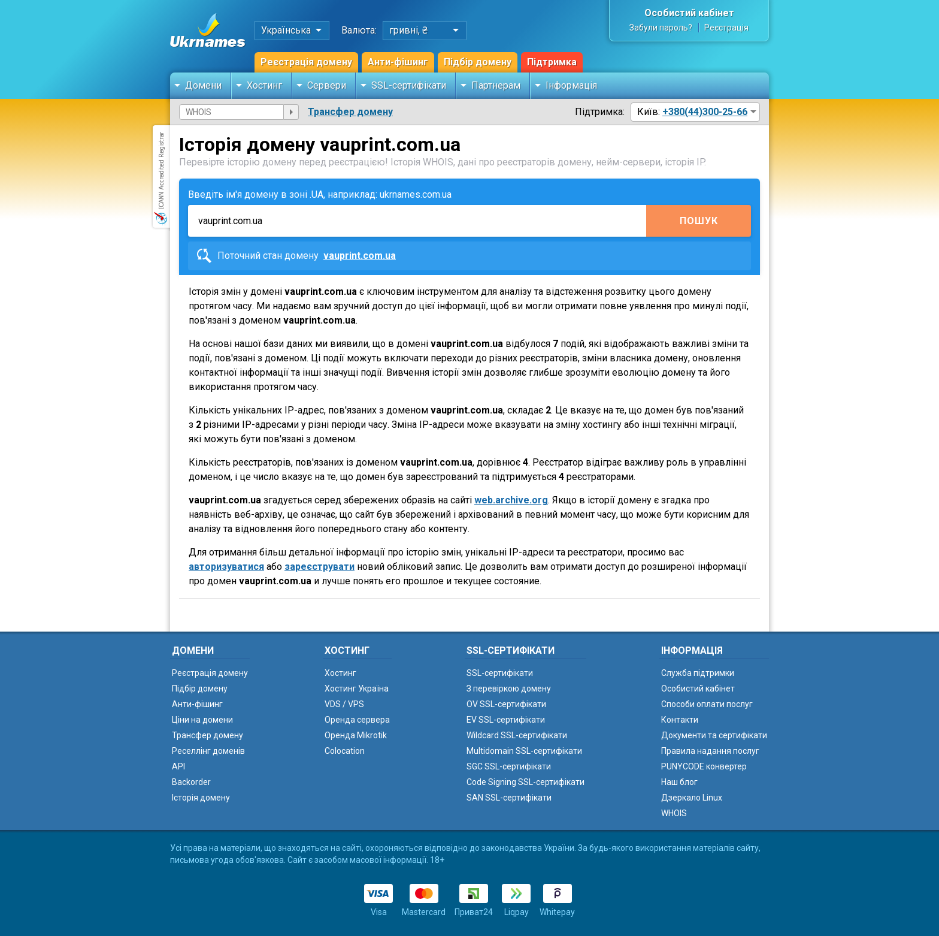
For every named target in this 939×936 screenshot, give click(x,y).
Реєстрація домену (306, 62)
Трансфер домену (350, 111)
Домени (203, 85)
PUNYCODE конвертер (704, 766)
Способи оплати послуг (707, 704)
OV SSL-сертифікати (506, 704)
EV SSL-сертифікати (506, 719)
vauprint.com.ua (359, 255)
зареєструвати (319, 566)
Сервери (326, 85)
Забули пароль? (660, 27)
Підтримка (552, 62)
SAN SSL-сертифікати (509, 797)
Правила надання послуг (710, 751)
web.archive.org (511, 500)
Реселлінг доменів (208, 751)
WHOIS (674, 813)
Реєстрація (726, 27)
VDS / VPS (344, 704)
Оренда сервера (357, 719)
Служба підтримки (697, 673)
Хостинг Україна (357, 688)
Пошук (699, 221)
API (178, 766)
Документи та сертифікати (714, 735)
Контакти (679, 719)
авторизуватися (226, 566)
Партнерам (495, 85)
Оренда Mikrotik (356, 735)
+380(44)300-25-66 (704, 111)
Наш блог (679, 782)
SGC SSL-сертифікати (509, 766)
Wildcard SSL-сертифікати (517, 735)
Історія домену (201, 797)
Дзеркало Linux (691, 797)
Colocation (345, 751)
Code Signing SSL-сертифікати (525, 782)
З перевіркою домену (509, 688)
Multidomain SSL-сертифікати (524, 751)
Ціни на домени (202, 719)
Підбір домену (477, 62)
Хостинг (264, 85)
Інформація (571, 85)
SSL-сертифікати (408, 85)
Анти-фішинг (398, 62)
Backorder (191, 782)
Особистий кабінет (689, 13)
